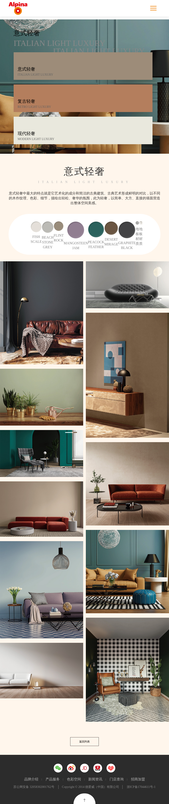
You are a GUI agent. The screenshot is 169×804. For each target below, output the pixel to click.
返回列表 (84, 741)
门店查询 (117, 779)
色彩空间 (74, 779)
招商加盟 (138, 779)
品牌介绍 (31, 779)
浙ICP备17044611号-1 (141, 787)
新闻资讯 (95, 779)
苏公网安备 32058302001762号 (33, 787)
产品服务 (53, 779)
